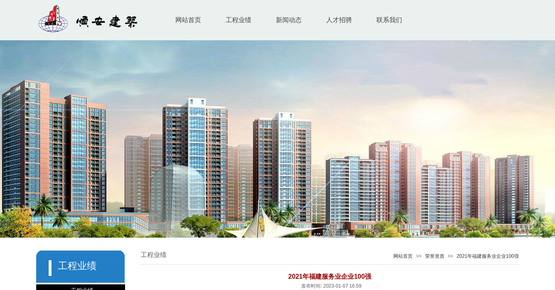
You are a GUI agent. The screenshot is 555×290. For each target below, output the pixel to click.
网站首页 (188, 20)
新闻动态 (289, 20)
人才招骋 (339, 20)
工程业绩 (238, 20)
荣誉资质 (434, 256)
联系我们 (389, 20)
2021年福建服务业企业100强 (487, 256)
